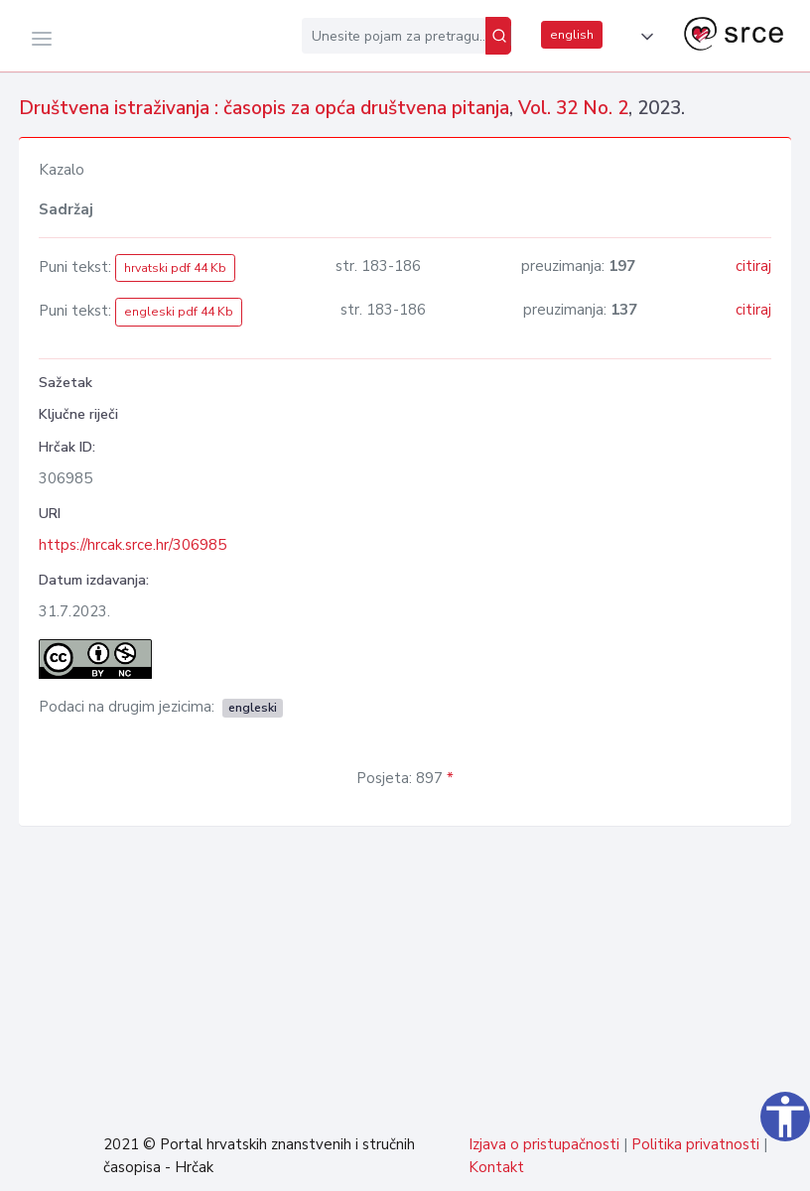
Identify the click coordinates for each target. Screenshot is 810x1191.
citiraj (753, 266)
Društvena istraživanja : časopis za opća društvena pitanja (264, 108)
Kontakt (496, 1167)
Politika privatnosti (695, 1144)
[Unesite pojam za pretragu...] (393, 36)
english (572, 35)
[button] (643, 36)
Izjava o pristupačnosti (544, 1144)
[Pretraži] (498, 36)
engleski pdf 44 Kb (178, 312)
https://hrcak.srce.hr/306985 (132, 545)
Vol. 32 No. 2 (573, 108)
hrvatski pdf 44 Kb (175, 268)
